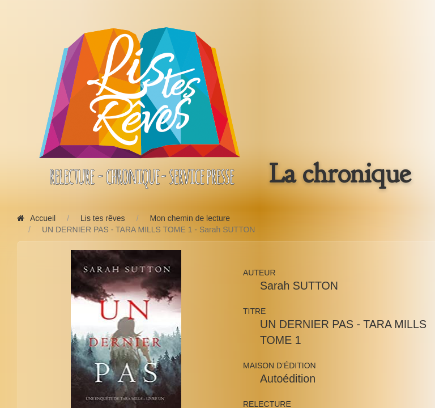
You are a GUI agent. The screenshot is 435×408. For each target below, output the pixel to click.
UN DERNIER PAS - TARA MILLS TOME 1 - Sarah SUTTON (148, 229)
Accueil (36, 218)
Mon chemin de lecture (190, 218)
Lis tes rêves (102, 218)
